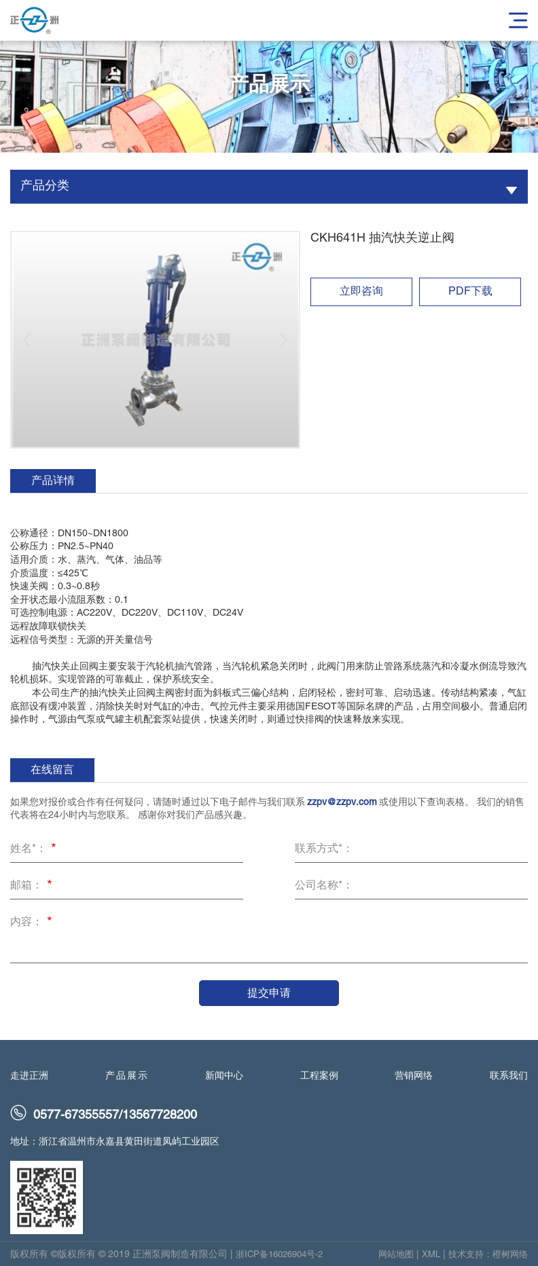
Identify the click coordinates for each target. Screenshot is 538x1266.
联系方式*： (324, 849)
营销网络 (414, 1083)
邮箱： (33, 886)
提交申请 (269, 993)
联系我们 (509, 1083)
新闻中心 (224, 1083)
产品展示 (127, 1083)
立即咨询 (361, 292)
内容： (33, 923)
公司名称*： (324, 886)
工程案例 (319, 1083)
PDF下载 (470, 292)
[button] (27, 340)
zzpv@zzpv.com (342, 802)
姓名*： (35, 850)
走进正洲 (29, 1083)
